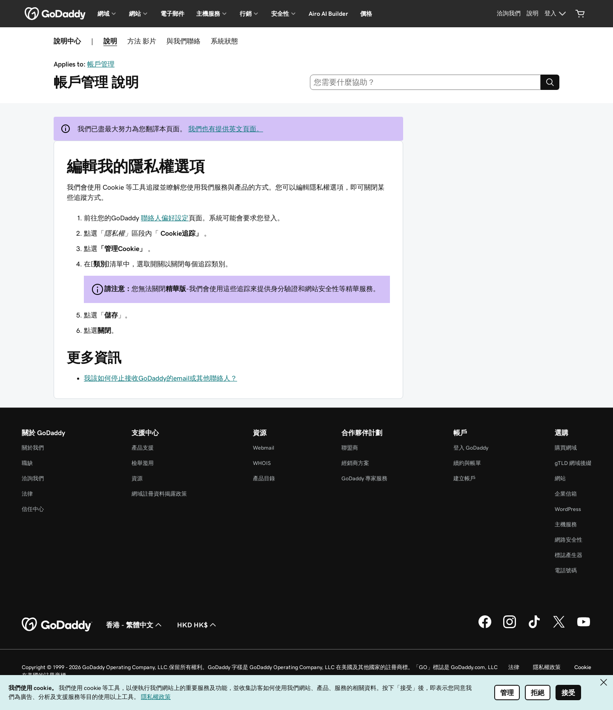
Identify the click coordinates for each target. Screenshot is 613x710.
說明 (110, 41)
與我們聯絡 (183, 41)
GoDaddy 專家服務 (364, 478)
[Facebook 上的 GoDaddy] (485, 626)
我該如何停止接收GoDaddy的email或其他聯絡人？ (160, 378)
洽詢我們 (33, 478)
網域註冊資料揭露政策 (159, 493)
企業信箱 (566, 493)
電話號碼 (566, 570)
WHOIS (262, 463)
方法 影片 (141, 41)
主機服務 (566, 524)
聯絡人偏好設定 (165, 217)
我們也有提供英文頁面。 (225, 128)
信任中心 (33, 509)
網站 (560, 478)
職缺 (27, 463)
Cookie (582, 667)
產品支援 (143, 447)
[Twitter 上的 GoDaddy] (559, 626)
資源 (137, 478)
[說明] (532, 14)
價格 (366, 14)
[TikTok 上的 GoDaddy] (534, 626)
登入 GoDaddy (470, 447)
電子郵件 (172, 14)
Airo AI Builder (328, 14)
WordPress (568, 509)
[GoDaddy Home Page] (57, 625)
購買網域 (566, 447)
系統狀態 (224, 41)
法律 (27, 493)
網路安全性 (568, 540)
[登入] (556, 14)
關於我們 (33, 447)
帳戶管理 (101, 64)
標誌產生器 (568, 555)
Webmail (263, 447)
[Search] (550, 82)
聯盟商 (349, 447)
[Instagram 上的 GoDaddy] (509, 626)
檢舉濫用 (143, 463)
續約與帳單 (467, 463)
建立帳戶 (464, 478)
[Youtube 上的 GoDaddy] (583, 626)
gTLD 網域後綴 (573, 463)
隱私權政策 (547, 667)
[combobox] (425, 82)
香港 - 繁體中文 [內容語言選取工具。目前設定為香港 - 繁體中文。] (134, 625)
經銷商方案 (355, 463)
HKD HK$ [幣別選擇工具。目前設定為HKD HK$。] (197, 625)
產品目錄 (264, 478)
